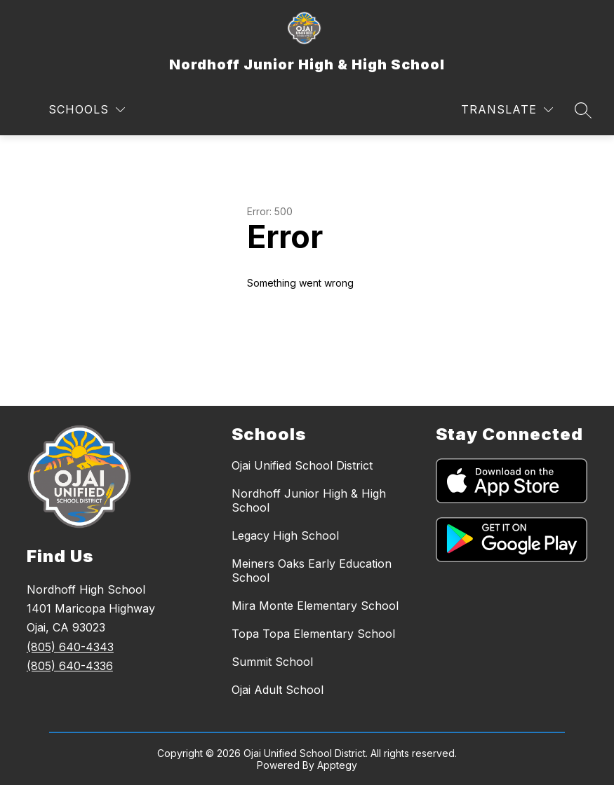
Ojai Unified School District (302, 465)
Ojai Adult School (277, 690)
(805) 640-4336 (70, 666)
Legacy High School (285, 535)
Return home (287, 330)
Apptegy (337, 765)
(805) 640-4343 (70, 647)
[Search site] (583, 110)
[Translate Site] (507, 109)
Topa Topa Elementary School (313, 634)
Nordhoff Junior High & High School (309, 500)
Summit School (272, 662)
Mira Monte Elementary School (315, 606)
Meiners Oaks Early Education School (312, 571)
